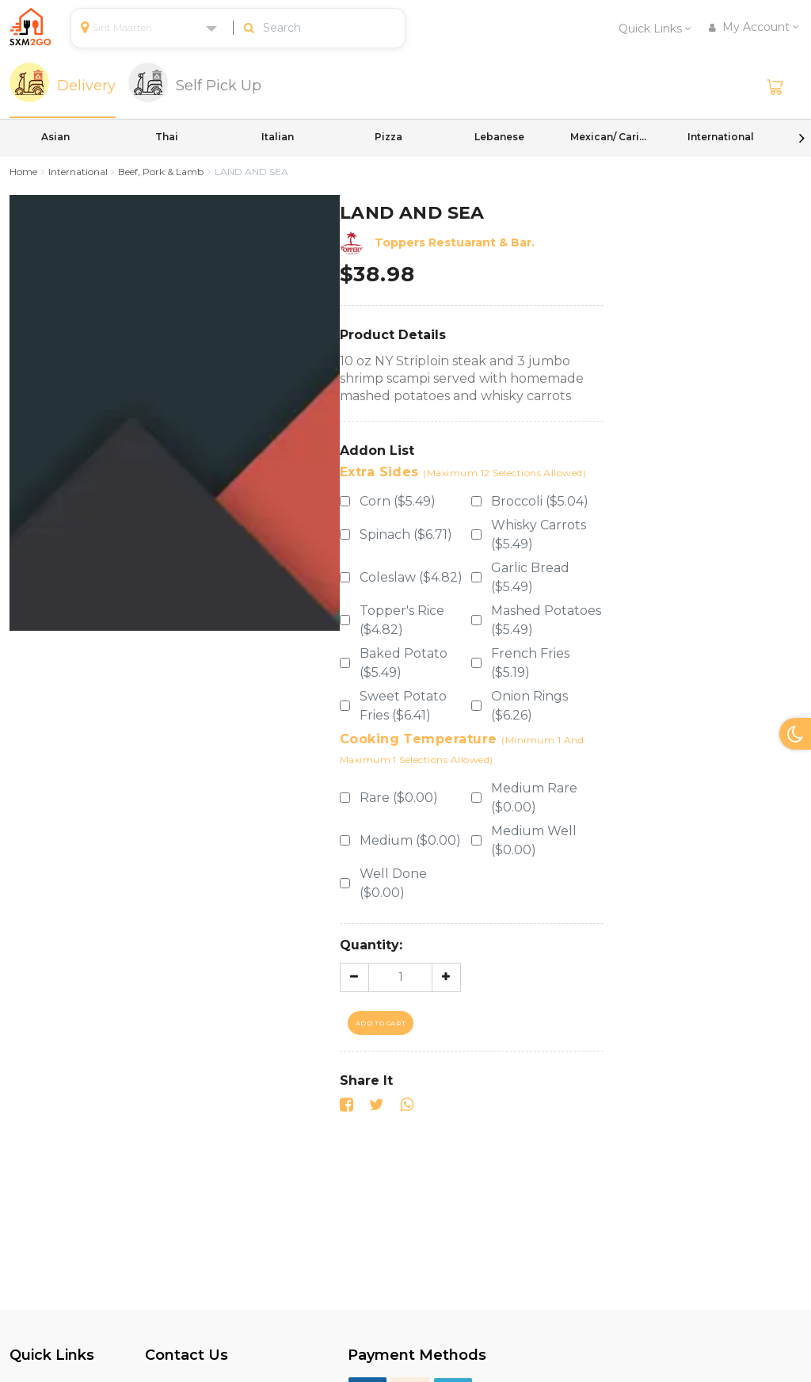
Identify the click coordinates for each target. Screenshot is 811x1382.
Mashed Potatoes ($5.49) (546, 620)
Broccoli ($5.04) (539, 501)
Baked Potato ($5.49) (403, 663)
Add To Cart (381, 1023)
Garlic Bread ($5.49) (530, 577)
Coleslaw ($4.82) (411, 577)
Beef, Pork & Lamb (161, 172)
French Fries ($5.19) (530, 663)
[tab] (63, 87)
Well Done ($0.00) (393, 883)
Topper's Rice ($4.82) (402, 620)
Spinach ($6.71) (406, 534)
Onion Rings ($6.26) (529, 706)
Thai (166, 137)
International (720, 137)
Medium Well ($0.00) (534, 840)
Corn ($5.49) (398, 501)
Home (23, 172)
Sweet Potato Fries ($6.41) (403, 706)
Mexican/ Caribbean (609, 137)
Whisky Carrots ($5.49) (538, 534)
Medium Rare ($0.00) (534, 798)
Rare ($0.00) (399, 797)
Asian (55, 137)
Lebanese (499, 137)
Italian (277, 137)
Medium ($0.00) (410, 840)
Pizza (388, 137)
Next (801, 138)
